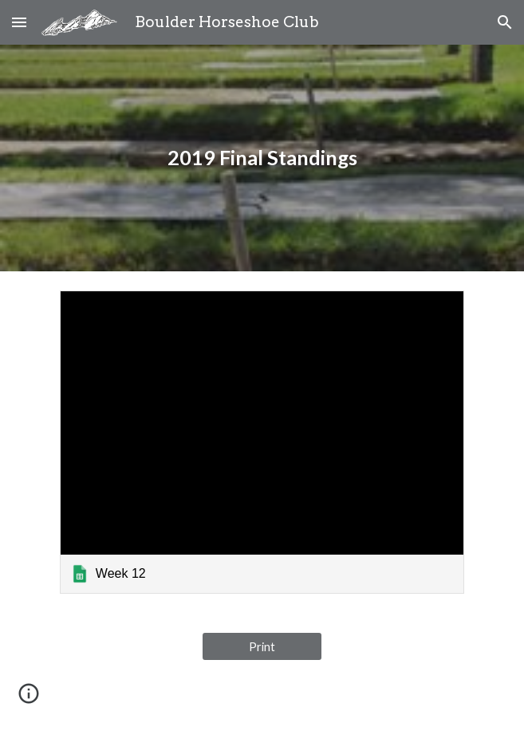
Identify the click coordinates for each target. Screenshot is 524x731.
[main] (262, 158)
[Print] (262, 646)
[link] (262, 442)
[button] (19, 22)
